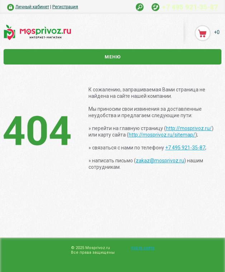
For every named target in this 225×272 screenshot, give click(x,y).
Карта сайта (142, 247)
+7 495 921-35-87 (190, 7)
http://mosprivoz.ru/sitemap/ (162, 135)
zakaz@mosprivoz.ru (160, 160)
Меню (113, 56)
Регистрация (65, 6)
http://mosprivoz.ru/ (189, 128)
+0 (217, 32)
